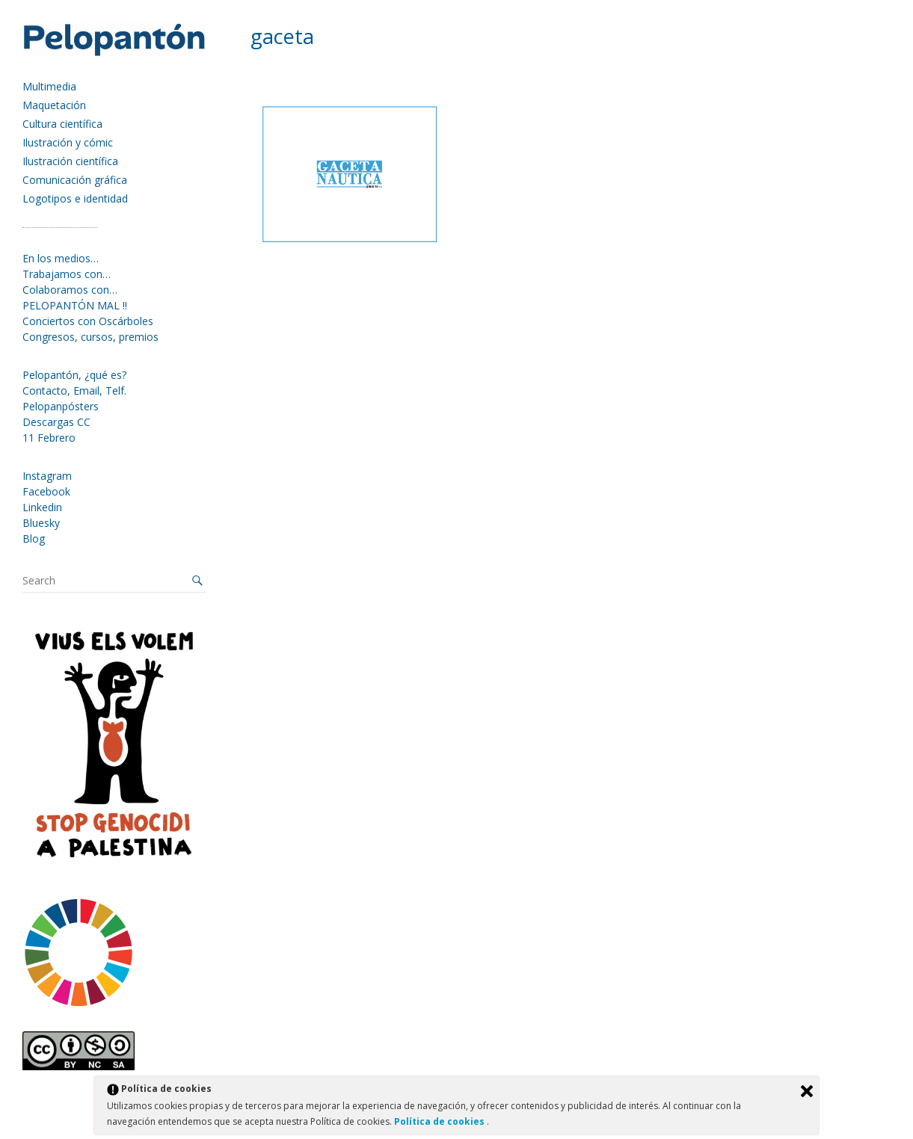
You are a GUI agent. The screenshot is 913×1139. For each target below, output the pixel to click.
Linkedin (42, 507)
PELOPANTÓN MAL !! (74, 305)
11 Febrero (49, 437)
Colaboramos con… (69, 290)
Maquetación (54, 105)
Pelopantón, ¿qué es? (74, 375)
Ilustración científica (70, 161)
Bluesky (41, 523)
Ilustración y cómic (67, 142)
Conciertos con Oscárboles (87, 321)
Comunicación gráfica (74, 180)
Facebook (46, 491)
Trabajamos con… (66, 274)
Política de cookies (440, 1121)
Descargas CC (56, 422)
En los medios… (60, 258)
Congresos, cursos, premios (90, 337)
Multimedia (49, 86)
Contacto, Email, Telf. (74, 390)
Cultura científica (62, 124)
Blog (33, 538)
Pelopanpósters (60, 406)
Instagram (47, 476)
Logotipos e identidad (75, 198)
